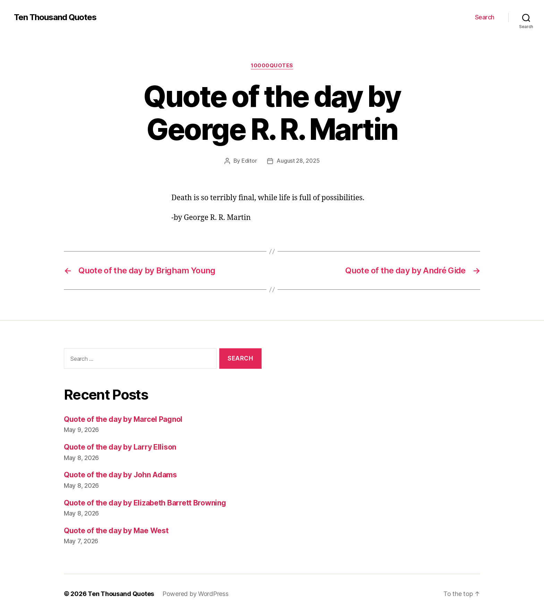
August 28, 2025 (298, 160)
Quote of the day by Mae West (116, 530)
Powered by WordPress (195, 593)
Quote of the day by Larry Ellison (120, 446)
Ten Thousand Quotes (55, 17)
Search (484, 17)
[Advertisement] (381, 418)
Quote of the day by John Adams (120, 474)
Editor (249, 160)
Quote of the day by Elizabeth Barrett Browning (145, 502)
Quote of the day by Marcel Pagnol (123, 419)
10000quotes (272, 65)
